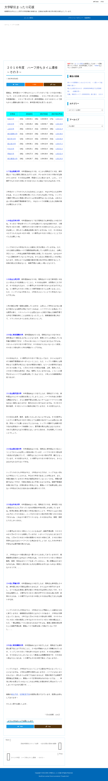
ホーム (7, 24)
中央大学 (10, 149)
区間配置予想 (25, 694)
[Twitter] (15, 84)
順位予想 (14, 694)
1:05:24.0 (59, 159)
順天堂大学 (11, 139)
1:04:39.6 (59, 134)
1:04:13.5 (59, 119)
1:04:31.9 (59, 129)
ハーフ (57, 714)
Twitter (96, 65)
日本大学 (10, 124)
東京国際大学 (12, 134)
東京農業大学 (12, 159)
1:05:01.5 (59, 149)
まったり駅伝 (79, 63)
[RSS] (34, 84)
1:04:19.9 (59, 124)
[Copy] (53, 84)
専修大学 (10, 154)
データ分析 (15, 24)
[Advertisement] (54, 43)
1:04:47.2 (59, 144)
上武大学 (10, 129)
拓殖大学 (10, 119)
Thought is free (64, 776)
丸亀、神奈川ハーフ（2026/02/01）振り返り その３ (85, 94)
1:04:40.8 (59, 139)
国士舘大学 (11, 144)
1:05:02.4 (59, 154)
